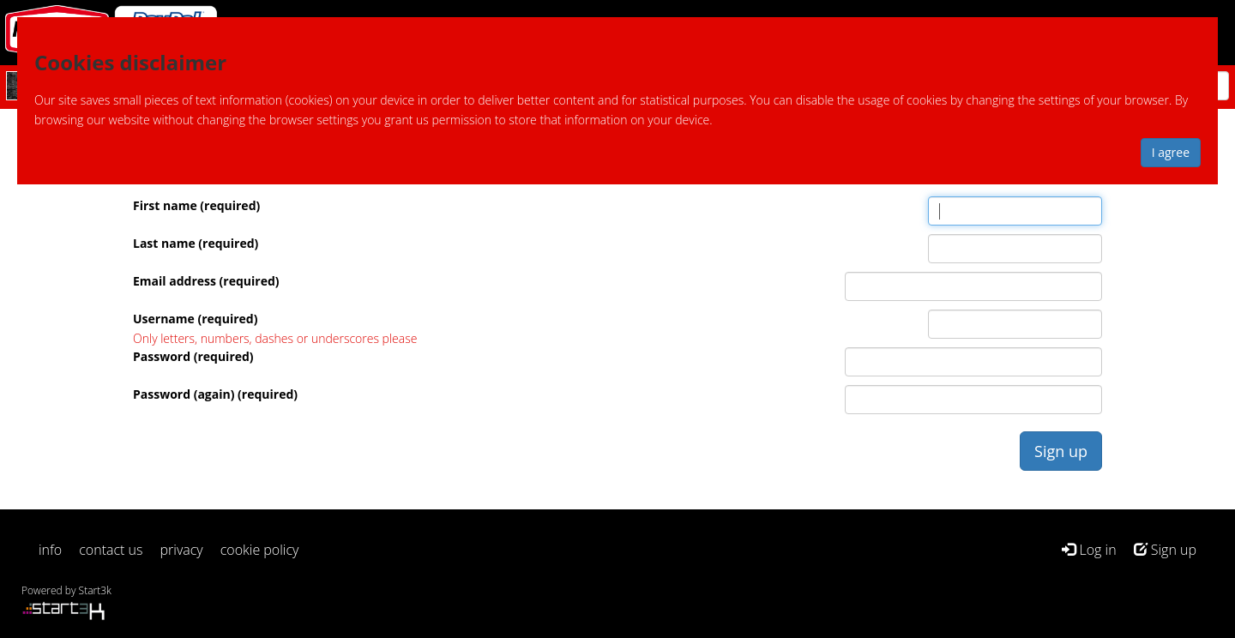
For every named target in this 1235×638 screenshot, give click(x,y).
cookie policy (259, 549)
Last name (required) (195, 243)
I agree (1171, 152)
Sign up (1165, 549)
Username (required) (195, 318)
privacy (181, 549)
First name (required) (196, 205)
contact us (110, 549)
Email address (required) (206, 281)
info (50, 549)
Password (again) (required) (215, 394)
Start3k (95, 590)
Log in (1089, 549)
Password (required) (193, 356)
